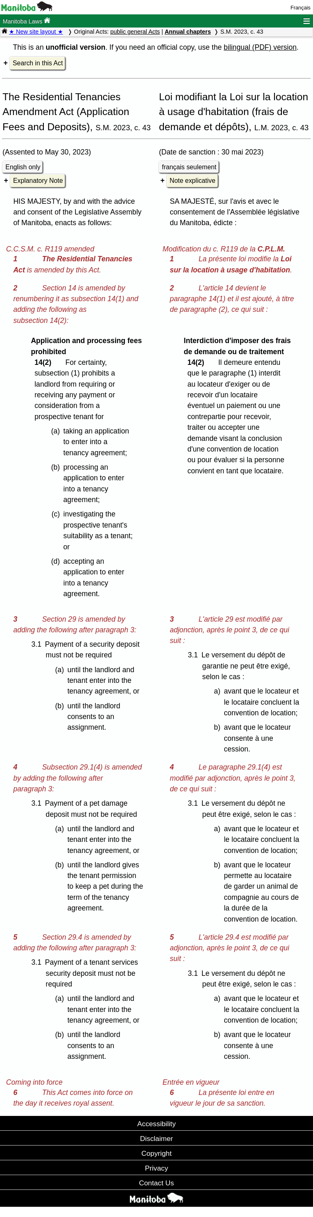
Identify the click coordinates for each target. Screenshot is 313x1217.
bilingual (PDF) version (260, 47)
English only (22, 167)
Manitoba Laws (26, 21)
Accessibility (156, 1124)
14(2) (44, 362)
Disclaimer (156, 1138)
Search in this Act (38, 63)
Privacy (156, 1168)
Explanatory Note (38, 180)
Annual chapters (188, 31)
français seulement (189, 167)
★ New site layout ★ (36, 31)
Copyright (156, 1153)
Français (300, 8)
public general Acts (135, 31)
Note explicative (192, 180)
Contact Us (156, 1183)
